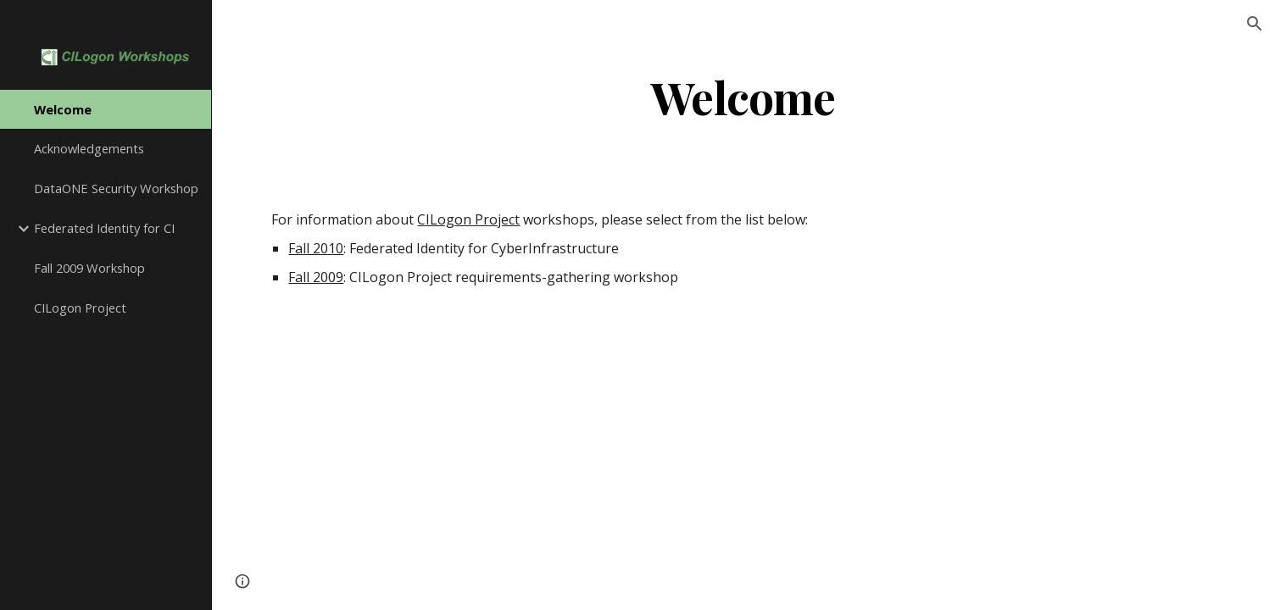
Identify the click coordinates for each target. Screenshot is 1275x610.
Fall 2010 (315, 248)
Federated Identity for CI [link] (104, 227)
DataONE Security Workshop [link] (116, 188)
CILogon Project (468, 219)
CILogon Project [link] (80, 307)
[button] (1254, 23)
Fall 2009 (315, 277)
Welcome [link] (63, 109)
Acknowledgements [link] (89, 148)
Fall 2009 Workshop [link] (89, 267)
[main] (743, 96)
